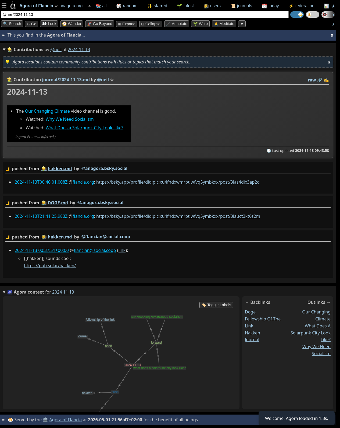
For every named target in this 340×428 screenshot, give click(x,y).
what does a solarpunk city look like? (311, 333)
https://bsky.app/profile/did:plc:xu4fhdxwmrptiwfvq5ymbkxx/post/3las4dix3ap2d (178, 182)
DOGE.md (58, 202)
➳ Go (31, 24)
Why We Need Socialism (70, 119)
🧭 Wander (71, 24)
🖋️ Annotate (176, 24)
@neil (56, 49)
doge (250, 312)
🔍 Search (12, 24)
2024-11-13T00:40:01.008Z (41, 182)
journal (252, 340)
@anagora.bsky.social (104, 168)
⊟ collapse (150, 24)
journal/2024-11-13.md (66, 80)
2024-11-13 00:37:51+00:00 (42, 250)
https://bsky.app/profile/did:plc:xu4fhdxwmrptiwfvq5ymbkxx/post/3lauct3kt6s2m (178, 216)
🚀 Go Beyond (99, 24)
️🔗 (320, 80)
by (168, 169)
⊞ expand (126, 24)
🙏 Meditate (224, 24)
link (122, 250)
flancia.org (83, 182)
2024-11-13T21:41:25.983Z (41, 216)
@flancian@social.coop (105, 236)
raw (312, 80)
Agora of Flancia (65, 420)
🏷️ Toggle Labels (216, 305)
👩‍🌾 (9, 80)
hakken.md (60, 169)
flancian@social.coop (95, 250)
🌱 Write (200, 24)
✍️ (326, 80)
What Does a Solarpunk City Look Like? (84, 128)
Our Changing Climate (47, 111)
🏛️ (45, 420)
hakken (252, 333)
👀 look (49, 24)
